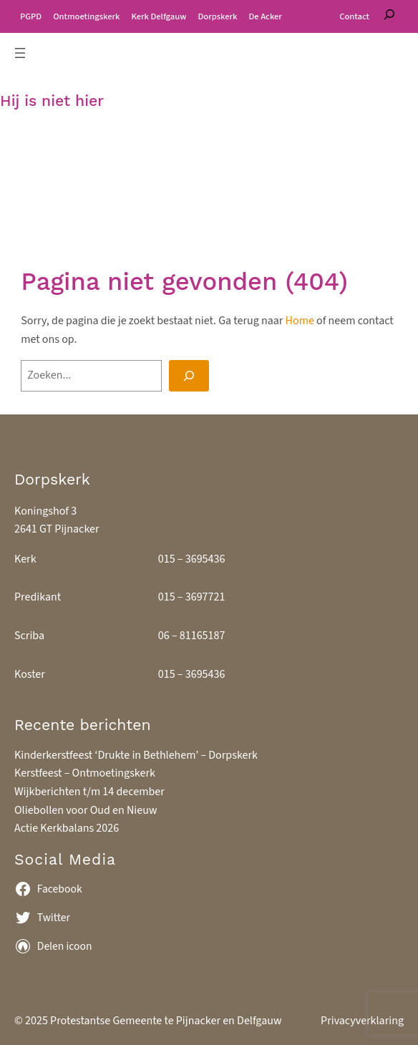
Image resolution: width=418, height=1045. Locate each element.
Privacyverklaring (362, 1021)
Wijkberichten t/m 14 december (89, 791)
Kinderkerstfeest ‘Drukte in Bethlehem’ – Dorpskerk (136, 755)
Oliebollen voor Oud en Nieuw (85, 810)
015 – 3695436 (191, 559)
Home (300, 321)
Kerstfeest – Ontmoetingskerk (84, 773)
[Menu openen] (20, 53)
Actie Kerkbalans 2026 (66, 828)
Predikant (37, 597)
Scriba (29, 635)
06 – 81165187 (191, 635)
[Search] (189, 376)
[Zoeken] (389, 16)
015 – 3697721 (191, 597)
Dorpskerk (52, 479)
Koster (29, 674)
